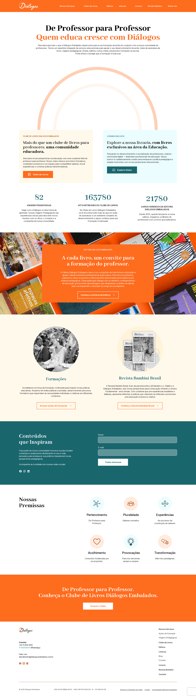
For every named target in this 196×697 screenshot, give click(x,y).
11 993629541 (24, 648)
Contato (162, 674)
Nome (101, 434)
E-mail (101, 447)
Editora (110, 6)
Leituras (122, 6)
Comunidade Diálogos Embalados (164, 690)
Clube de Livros (91, 6)
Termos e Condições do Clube (131, 690)
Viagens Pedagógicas (168, 638)
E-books (162, 660)
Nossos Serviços (67, 6)
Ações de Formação (167, 633)
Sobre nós (172, 6)
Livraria (138, 6)
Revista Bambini (155, 6)
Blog (160, 656)
